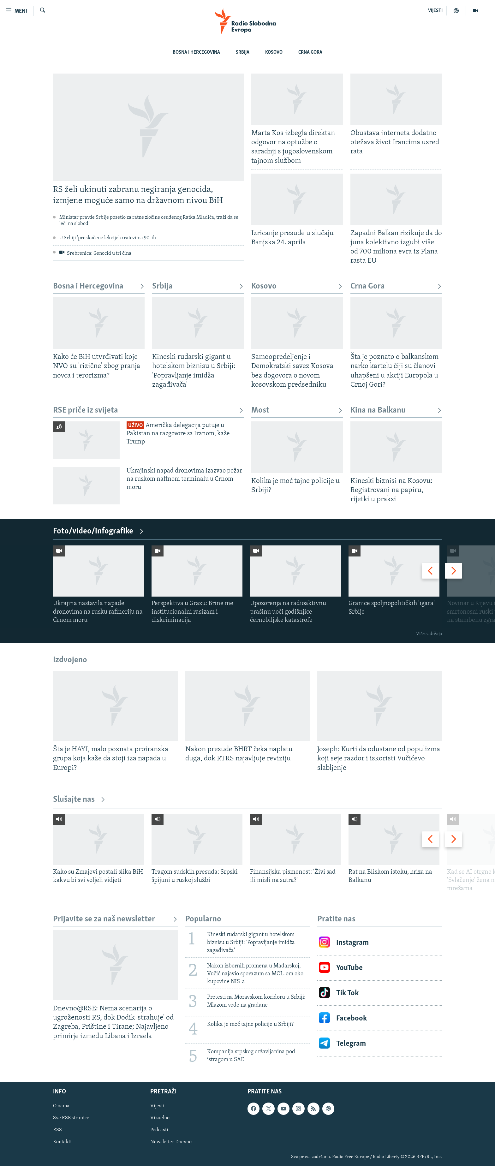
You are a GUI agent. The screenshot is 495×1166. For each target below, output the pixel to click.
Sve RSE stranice (71, 1118)
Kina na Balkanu (396, 410)
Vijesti (157, 1106)
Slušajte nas (79, 799)
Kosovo (274, 52)
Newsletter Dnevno (171, 1142)
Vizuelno (160, 1118)
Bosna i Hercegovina (196, 52)
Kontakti (62, 1142)
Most (297, 410)
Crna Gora (310, 52)
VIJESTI (435, 10)
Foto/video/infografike (98, 531)
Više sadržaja (429, 634)
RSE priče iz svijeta (148, 410)
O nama (61, 1106)
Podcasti (159, 1130)
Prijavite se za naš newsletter (115, 919)
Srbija (242, 52)
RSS (57, 1130)
